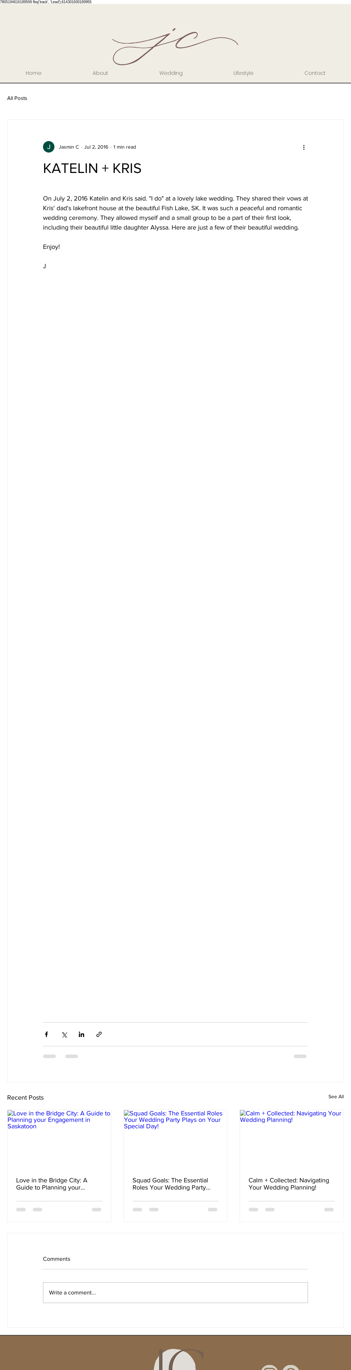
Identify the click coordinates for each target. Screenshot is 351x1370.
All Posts (17, 98)
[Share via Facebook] (46, 1034)
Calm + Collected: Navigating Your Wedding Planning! (289, 1184)
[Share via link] (99, 1034)
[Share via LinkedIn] (81, 1034)
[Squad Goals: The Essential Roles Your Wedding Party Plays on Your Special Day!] (175, 1139)
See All (336, 1096)
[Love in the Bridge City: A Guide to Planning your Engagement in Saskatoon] (59, 1139)
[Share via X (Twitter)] (64, 1034)
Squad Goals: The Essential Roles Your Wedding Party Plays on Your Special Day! (170, 1184)
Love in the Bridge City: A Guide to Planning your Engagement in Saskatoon (52, 1184)
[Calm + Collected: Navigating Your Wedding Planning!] (291, 1139)
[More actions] (303, 147)
